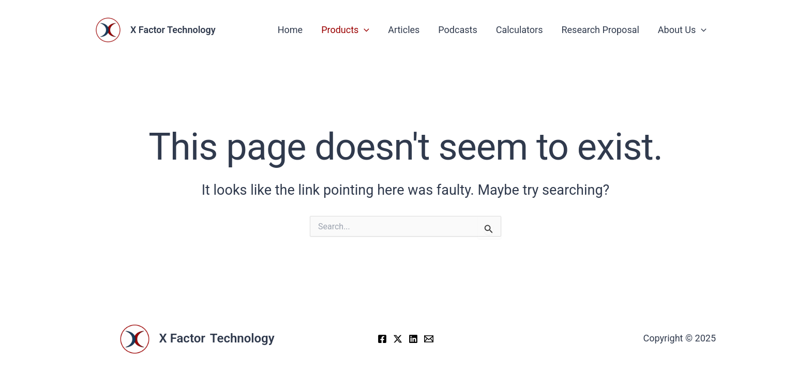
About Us (682, 30)
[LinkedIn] (413, 338)
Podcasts (457, 29)
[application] (363, 30)
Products (345, 30)
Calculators (519, 29)
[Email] (428, 338)
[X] (397, 338)
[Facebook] (382, 338)
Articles (403, 29)
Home (290, 29)
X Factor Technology (173, 29)
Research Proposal (600, 29)
